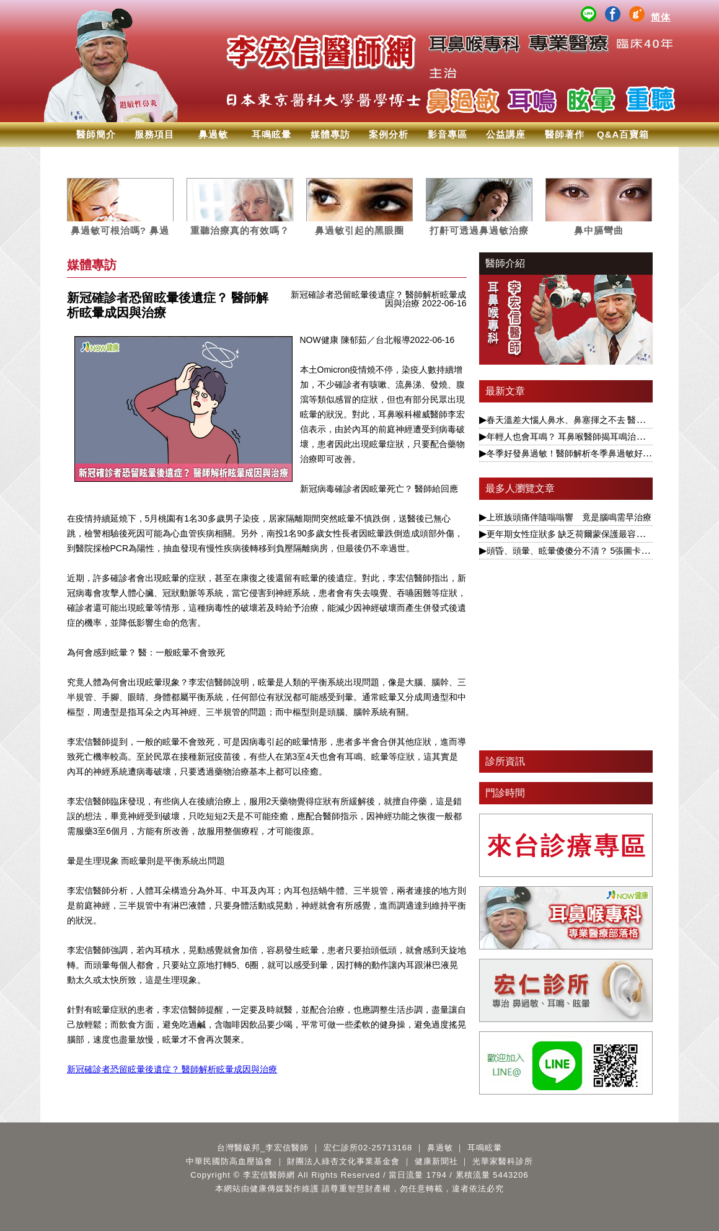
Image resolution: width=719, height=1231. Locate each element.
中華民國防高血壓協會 (229, 1161)
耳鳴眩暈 (271, 134)
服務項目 (154, 134)
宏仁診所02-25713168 (368, 1147)
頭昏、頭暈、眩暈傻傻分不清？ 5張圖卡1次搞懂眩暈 (588, 551)
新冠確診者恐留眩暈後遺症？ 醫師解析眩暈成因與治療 (172, 1069)
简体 (661, 17)
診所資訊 (505, 761)
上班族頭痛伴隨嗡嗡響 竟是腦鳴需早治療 (569, 517)
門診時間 (505, 793)
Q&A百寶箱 (623, 134)
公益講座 (506, 134)
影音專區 (447, 134)
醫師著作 (564, 134)
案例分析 (388, 134)
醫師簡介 (96, 134)
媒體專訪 (330, 134)
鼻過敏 (213, 134)
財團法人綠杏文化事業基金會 (343, 1161)
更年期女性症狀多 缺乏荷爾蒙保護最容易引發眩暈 (583, 534)
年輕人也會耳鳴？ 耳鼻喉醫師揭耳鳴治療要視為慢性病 (592, 437)
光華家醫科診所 (502, 1161)
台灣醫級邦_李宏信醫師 (263, 1147)
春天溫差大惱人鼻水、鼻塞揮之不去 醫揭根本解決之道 (592, 420)
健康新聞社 (436, 1161)
